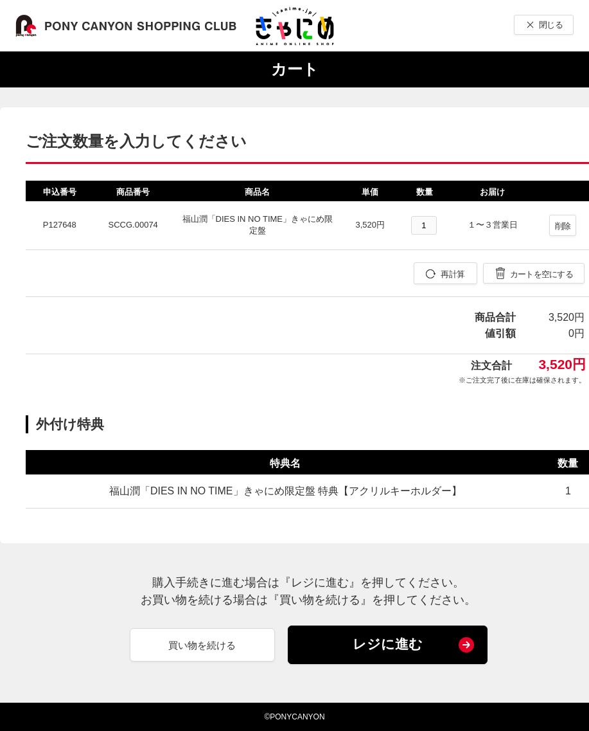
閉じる (551, 25)
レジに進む (388, 643)
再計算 (452, 274)
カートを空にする (541, 274)
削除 (563, 226)
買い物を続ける (202, 645)
